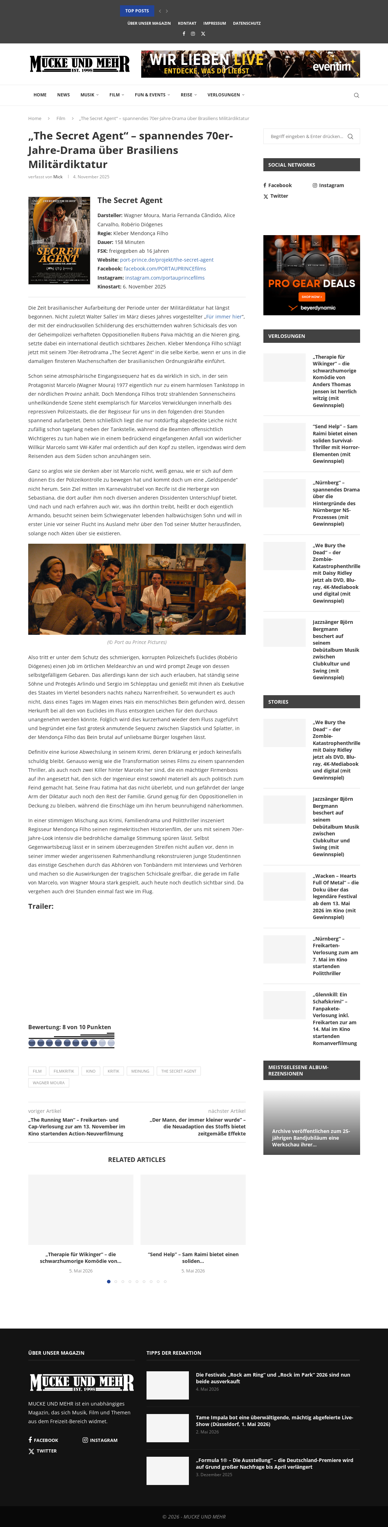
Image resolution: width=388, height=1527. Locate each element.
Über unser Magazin (149, 23)
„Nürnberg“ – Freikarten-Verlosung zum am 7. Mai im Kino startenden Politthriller (335, 956)
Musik (87, 95)
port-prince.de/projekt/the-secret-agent (167, 259)
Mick (57, 177)
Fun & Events (150, 95)
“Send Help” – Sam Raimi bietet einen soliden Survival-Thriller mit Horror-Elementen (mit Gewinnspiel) (336, 443)
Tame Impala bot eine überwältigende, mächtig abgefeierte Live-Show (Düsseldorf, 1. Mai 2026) (274, 1421)
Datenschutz (247, 23)
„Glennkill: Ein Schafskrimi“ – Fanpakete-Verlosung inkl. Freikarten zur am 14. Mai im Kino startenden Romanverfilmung (335, 1018)
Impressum (214, 23)
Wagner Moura (49, 1082)
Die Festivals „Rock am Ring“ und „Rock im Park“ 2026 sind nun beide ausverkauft (273, 1378)
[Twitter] (203, 33)
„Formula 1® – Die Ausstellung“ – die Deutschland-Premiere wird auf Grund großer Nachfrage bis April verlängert (274, 1464)
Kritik (113, 1071)
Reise (186, 95)
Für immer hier (224, 316)
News (63, 95)
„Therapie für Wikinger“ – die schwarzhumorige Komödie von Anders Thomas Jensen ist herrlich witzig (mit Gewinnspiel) (335, 380)
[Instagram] (193, 33)
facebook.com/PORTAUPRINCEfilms (165, 268)
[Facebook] (184, 33)
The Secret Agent (178, 1071)
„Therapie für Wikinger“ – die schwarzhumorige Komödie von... (80, 1258)
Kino (91, 1071)
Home (40, 95)
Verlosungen (224, 95)
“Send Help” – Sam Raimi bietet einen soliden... (193, 1258)
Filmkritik (64, 1071)
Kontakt (187, 23)
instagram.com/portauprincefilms (165, 277)
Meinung (140, 1071)
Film (114, 95)
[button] (160, 11)
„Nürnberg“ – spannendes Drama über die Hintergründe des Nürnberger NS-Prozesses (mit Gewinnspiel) (336, 503)
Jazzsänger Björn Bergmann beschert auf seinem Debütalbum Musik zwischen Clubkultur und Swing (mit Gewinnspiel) (336, 650)
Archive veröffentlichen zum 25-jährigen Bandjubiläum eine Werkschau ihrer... (311, 1138)
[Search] (356, 95)
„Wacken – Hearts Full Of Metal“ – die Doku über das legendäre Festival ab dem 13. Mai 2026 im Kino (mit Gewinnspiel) (336, 896)
